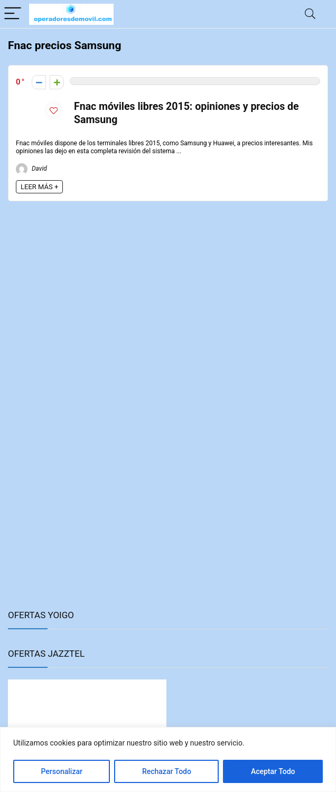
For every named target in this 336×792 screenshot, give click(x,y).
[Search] (310, 14)
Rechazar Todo (166, 771)
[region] (168, 759)
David (31, 168)
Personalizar (61, 771)
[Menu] (12, 14)
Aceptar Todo (273, 771)
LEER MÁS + (39, 187)
